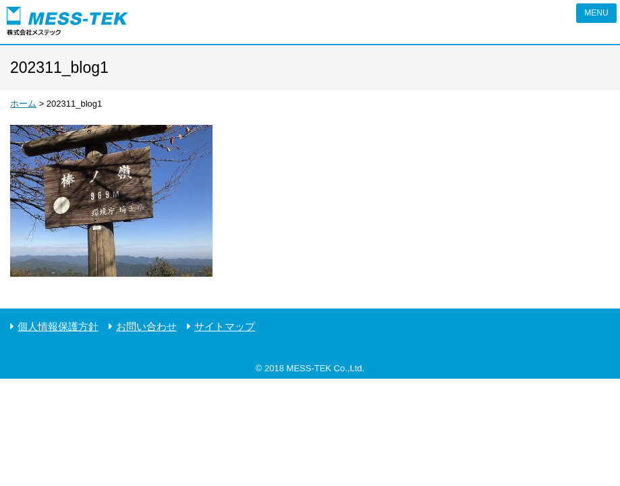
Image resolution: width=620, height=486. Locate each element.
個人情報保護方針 (58, 326)
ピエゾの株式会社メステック (67, 22)
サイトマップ (224, 326)
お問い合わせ (146, 326)
